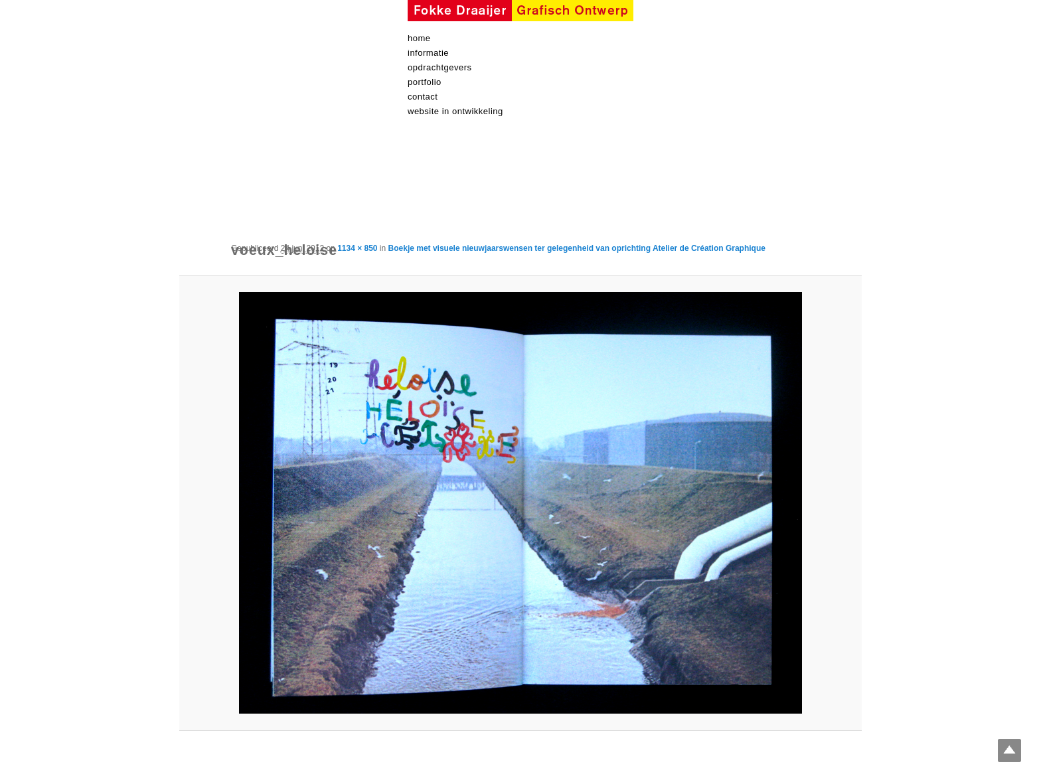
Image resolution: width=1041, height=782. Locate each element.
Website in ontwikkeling (455, 111)
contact (423, 97)
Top (1009, 750)
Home (419, 38)
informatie (428, 53)
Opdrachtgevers (440, 67)
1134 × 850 (357, 248)
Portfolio (424, 82)
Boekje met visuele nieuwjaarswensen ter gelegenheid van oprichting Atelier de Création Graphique (576, 248)
